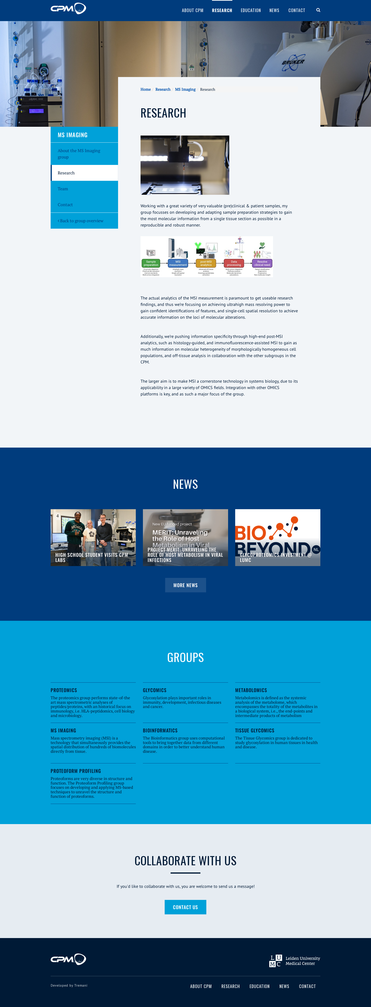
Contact (296, 10)
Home (146, 89)
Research (222, 10)
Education (251, 10)
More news (185, 585)
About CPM (192, 10)
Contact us (185, 907)
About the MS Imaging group (79, 154)
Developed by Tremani (69, 985)
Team (63, 188)
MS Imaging (185, 89)
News (274, 10)
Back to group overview (80, 220)
